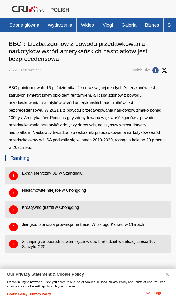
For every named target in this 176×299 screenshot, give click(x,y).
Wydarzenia (60, 25)
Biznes (152, 25)
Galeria (128, 25)
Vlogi (107, 25)
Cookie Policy (17, 294)
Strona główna (24, 25)
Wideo (87, 25)
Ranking (19, 158)
